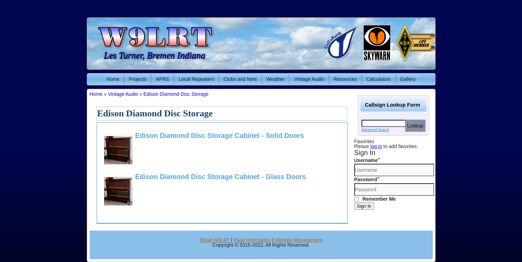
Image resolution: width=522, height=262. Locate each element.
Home (112, 79)
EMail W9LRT (215, 240)
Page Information (252, 240)
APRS (162, 79)
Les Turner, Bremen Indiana (154, 56)
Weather (275, 79)
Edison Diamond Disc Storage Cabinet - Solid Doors (219, 135)
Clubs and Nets (240, 79)
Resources (345, 79)
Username (366, 160)
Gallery (408, 79)
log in (376, 146)
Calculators (378, 79)
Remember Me (375, 199)
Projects (137, 79)
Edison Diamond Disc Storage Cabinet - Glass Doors (220, 176)
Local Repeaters (196, 79)
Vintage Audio (309, 79)
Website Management (298, 240)
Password (365, 179)
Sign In (364, 206)
